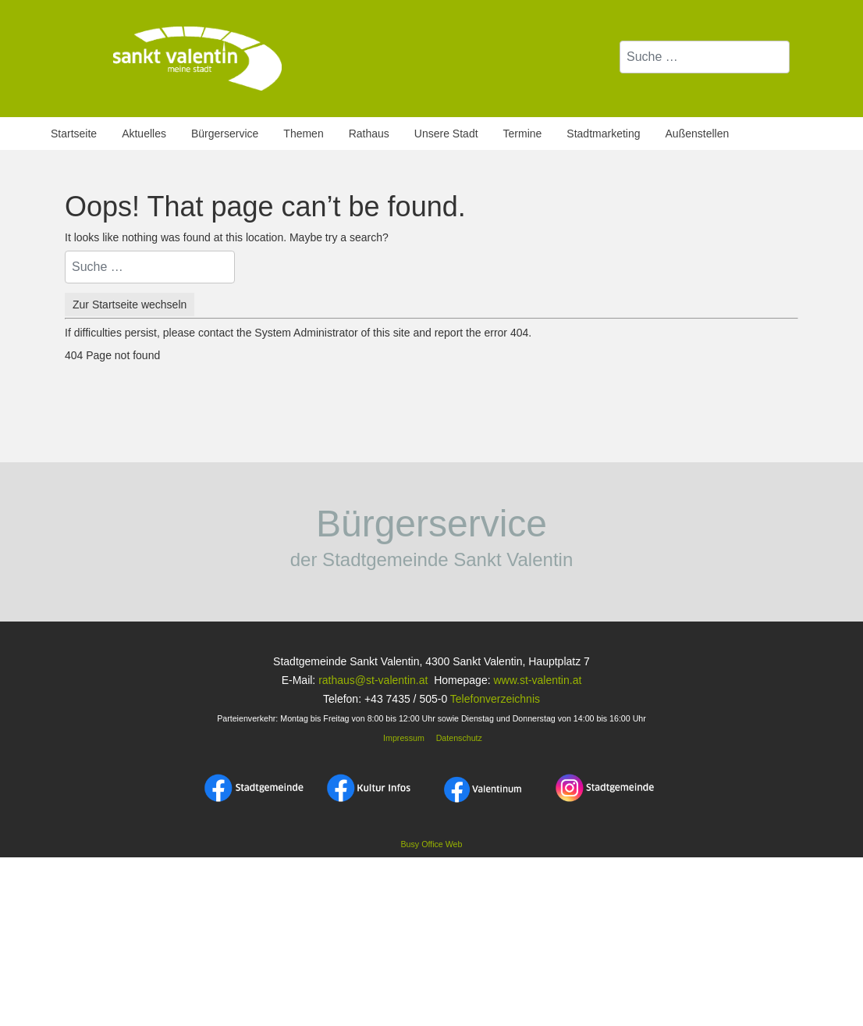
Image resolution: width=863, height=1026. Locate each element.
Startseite (74, 133)
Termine (522, 133)
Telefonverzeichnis (495, 699)
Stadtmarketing (603, 133)
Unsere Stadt (446, 133)
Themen (303, 133)
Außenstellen (698, 133)
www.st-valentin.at (537, 680)
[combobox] (705, 57)
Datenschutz (459, 738)
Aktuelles (144, 133)
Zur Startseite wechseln (129, 304)
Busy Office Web (432, 844)
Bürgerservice (224, 133)
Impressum (402, 738)
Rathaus (369, 133)
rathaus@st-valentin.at (371, 680)
